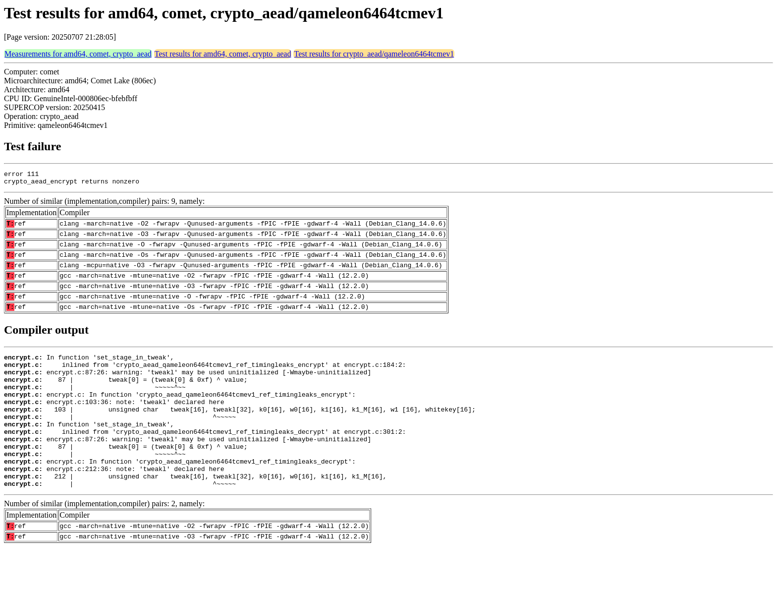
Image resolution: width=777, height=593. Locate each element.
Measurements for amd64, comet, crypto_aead (78, 54)
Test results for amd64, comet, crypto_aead (223, 54)
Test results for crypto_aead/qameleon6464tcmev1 (374, 54)
